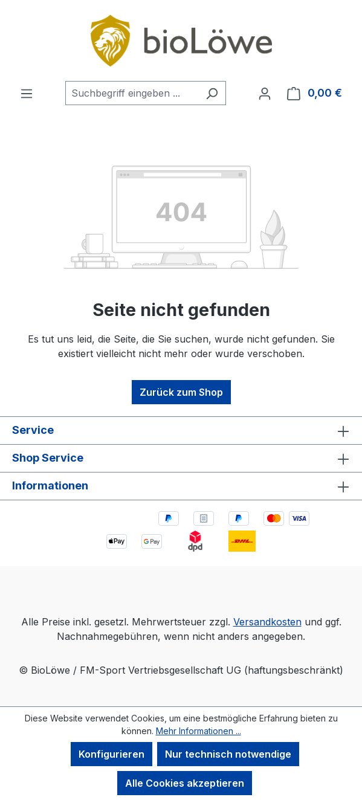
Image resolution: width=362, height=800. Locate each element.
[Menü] (26, 93)
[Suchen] (212, 93)
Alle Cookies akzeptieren (184, 783)
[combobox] (131, 93)
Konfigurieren (111, 754)
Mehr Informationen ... (198, 731)
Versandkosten (267, 622)
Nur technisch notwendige (228, 754)
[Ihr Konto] (264, 93)
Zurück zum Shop (181, 392)
